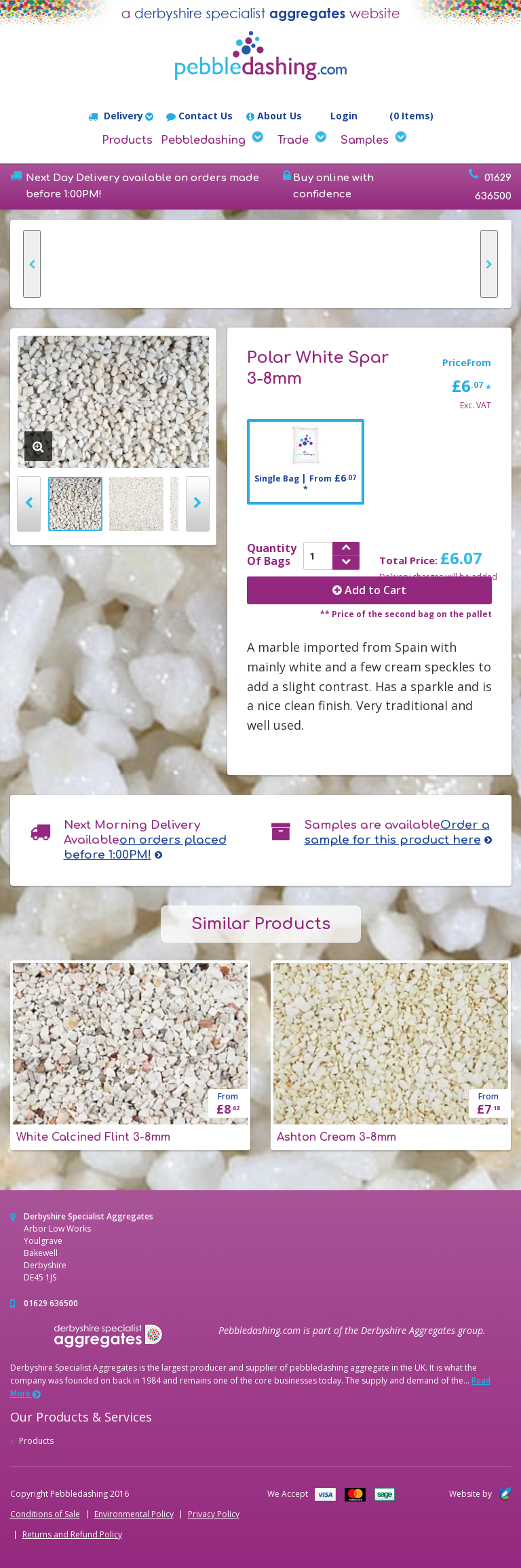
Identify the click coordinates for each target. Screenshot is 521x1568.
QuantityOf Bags (271, 555)
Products (127, 140)
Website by (480, 1494)
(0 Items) (402, 116)
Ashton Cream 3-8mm (336, 1137)
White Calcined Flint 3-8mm (93, 1137)
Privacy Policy (213, 1514)
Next (198, 504)
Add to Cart (369, 590)
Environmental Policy (134, 1514)
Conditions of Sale (45, 1514)
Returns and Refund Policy (72, 1535)
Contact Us (199, 116)
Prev (29, 504)
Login (336, 116)
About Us (274, 116)
